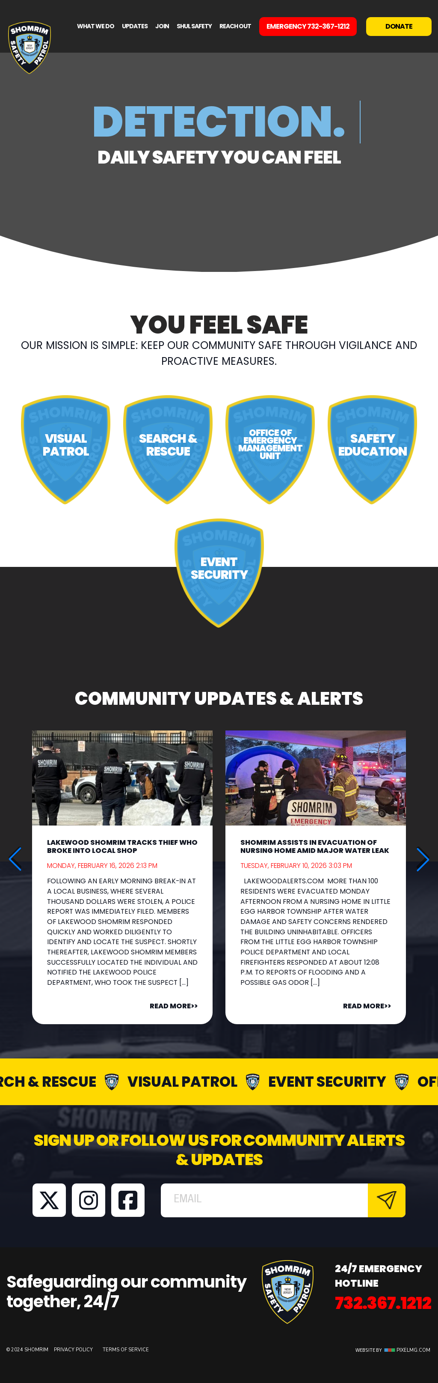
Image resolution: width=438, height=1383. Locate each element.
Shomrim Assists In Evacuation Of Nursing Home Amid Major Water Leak (314, 846)
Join (162, 26)
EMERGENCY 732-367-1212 (307, 26)
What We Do (95, 26)
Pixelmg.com (407, 1350)
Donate (398, 26)
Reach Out (235, 26)
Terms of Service (126, 1350)
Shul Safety (194, 26)
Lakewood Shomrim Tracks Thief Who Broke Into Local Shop (122, 846)
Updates (135, 26)
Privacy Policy (74, 1350)
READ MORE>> (174, 1006)
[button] (423, 859)
